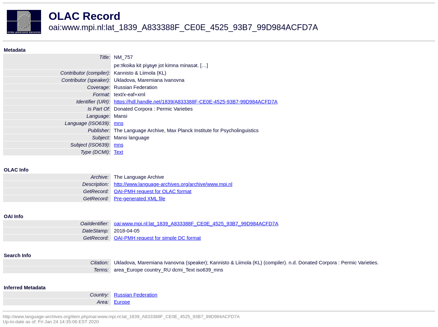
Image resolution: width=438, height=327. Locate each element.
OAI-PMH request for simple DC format (157, 238)
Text (118, 152)
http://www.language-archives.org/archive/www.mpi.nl (173, 184)
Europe (122, 302)
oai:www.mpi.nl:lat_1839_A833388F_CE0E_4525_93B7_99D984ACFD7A (196, 223)
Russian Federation (135, 295)
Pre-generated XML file (139, 198)
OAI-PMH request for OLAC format (152, 191)
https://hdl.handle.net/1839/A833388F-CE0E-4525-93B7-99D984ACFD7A (196, 101)
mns (119, 123)
